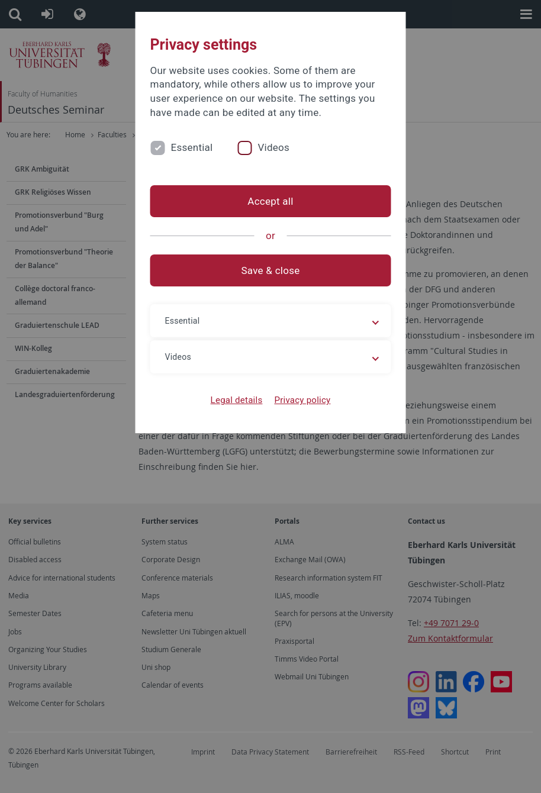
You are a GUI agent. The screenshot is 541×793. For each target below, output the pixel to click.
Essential (192, 147)
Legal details (237, 400)
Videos (273, 147)
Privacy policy (302, 400)
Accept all (270, 201)
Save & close (270, 270)
